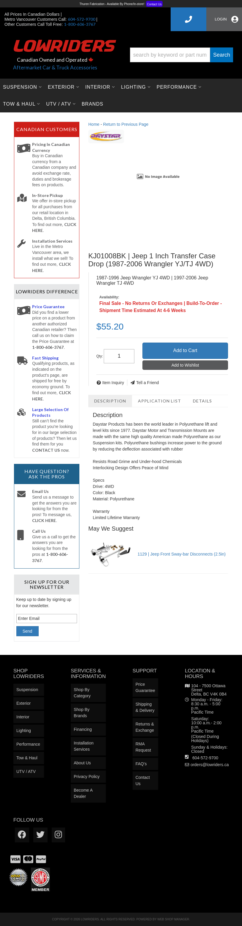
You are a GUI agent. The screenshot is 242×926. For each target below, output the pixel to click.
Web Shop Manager (173, 919)
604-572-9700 (205, 757)
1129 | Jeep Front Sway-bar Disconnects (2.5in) (182, 554)
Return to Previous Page (126, 124)
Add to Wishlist (185, 365)
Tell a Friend (147, 382)
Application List (159, 400)
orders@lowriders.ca (210, 765)
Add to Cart (185, 350)
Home (93, 124)
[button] (181, 54)
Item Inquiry (113, 382)
